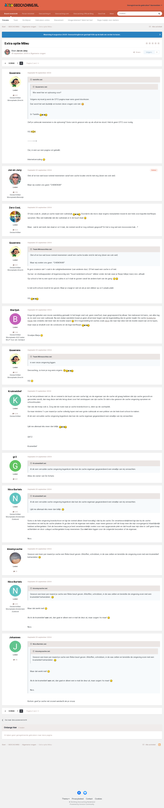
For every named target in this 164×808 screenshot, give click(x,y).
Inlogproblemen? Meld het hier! (80, 20)
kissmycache (14, 549)
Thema (65, 799)
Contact (89, 799)
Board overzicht (10, 15)
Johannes (14, 637)
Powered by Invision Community (82, 804)
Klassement (58, 20)
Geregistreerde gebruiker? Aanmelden (144, 5)
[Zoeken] (129, 14)
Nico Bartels (15, 489)
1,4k (15, 332)
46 (15, 660)
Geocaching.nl (44, 14)
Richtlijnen (27, 20)
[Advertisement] (79, 769)
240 (15, 512)
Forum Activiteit (28, 14)
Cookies (98, 799)
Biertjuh (14, 310)
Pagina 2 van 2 (33, 63)
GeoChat (101, 14)
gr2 (15, 456)
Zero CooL (15, 207)
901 (15, 95)
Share (136, 52)
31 (15, 571)
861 (15, 479)
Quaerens (14, 73)
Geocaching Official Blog (83, 14)
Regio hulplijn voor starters (108, 20)
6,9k (15, 414)
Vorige (11, 63)
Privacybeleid (78, 799)
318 (15, 192)
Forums (5, 20)
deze (107, 321)
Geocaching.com (62, 14)
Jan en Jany (15, 170)
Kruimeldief (15, 391)
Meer (112, 14)
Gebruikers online (42, 20)
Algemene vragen (38, 53)
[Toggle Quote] (31, 80)
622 (15, 230)
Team (15, 20)
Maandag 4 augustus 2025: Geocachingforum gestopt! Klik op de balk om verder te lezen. (82, 35)
